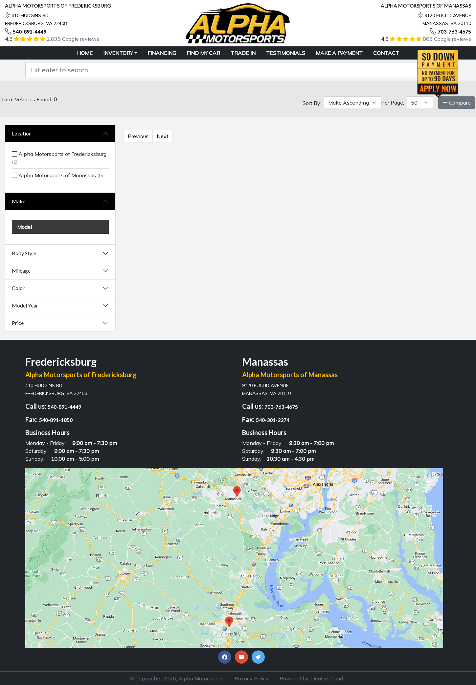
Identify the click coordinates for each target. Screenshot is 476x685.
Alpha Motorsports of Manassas (57, 175)
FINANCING (161, 53)
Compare (456, 102)
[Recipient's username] (229, 70)
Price (18, 323)
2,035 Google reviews (73, 39)
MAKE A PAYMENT (339, 53)
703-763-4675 (454, 31)
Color (18, 288)
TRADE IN (243, 53)
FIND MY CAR (203, 53)
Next (163, 136)
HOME (85, 53)
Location (22, 133)
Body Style (24, 253)
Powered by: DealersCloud (311, 678)
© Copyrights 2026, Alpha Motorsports (176, 678)
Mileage (21, 270)
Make (18, 201)
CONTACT (386, 53)
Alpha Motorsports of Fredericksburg (59, 158)
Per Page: (392, 102)
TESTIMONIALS (285, 53)
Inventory (118, 53)
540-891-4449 (29, 31)
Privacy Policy (252, 678)
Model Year (25, 305)
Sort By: (312, 103)
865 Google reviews (447, 39)
